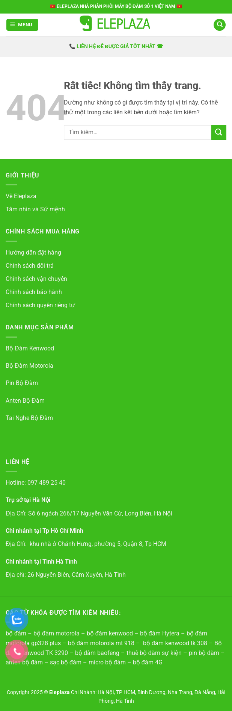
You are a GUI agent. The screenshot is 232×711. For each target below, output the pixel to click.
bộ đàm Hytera (159, 633)
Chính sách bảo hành (34, 292)
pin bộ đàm (204, 652)
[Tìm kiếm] (220, 25)
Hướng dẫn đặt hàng (33, 252)
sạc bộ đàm (65, 662)
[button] (22, 25)
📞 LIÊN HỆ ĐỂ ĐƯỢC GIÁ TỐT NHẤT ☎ (116, 46)
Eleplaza (60, 692)
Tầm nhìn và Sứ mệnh (35, 209)
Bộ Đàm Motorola (29, 365)
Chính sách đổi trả (30, 265)
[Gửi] (218, 132)
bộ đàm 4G (148, 662)
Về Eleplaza (21, 196)
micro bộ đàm (107, 662)
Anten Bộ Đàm (25, 400)
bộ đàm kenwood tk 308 (175, 643)
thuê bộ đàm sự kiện (154, 652)
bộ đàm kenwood (110, 633)
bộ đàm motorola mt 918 (101, 643)
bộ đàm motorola (56, 633)
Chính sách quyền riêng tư (40, 305)
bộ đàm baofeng (97, 652)
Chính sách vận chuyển (36, 278)
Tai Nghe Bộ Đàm (29, 417)
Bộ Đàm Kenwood (30, 348)
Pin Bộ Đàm (22, 383)
